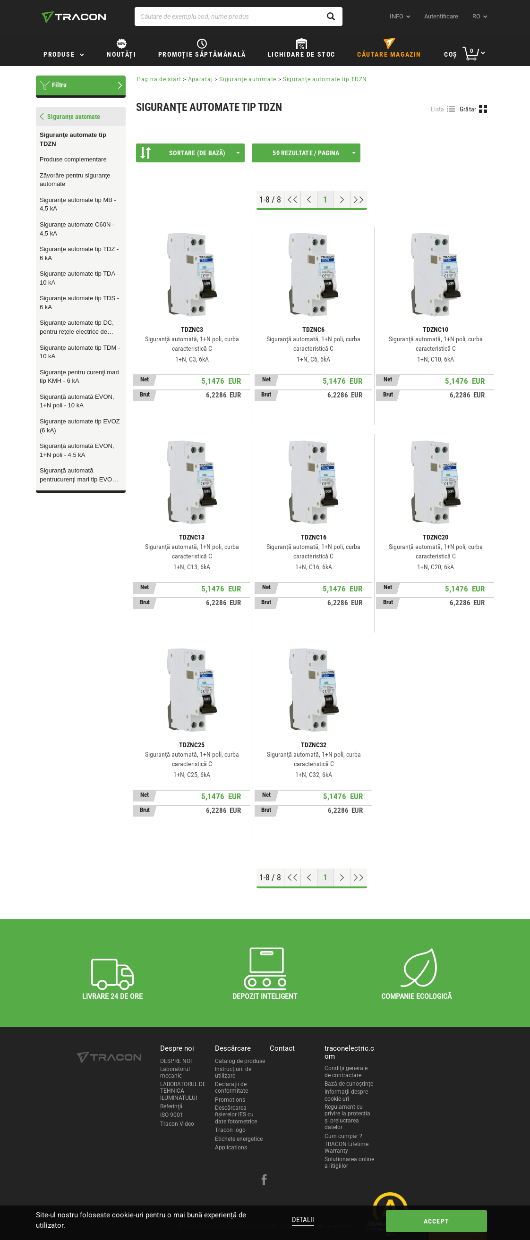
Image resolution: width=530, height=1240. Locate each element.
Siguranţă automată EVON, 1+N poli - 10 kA (77, 401)
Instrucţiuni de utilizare (233, 1072)
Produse (59, 54)
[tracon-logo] (73, 17)
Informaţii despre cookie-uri (346, 1095)
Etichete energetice (239, 1139)
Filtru (59, 85)
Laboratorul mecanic (175, 1072)
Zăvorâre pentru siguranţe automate (75, 180)
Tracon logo (230, 1130)
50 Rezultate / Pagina (314, 153)
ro (476, 16)
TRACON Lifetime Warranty (346, 1147)
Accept (436, 1221)
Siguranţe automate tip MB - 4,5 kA (78, 204)
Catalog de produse (240, 1061)
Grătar (468, 109)
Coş (451, 54)
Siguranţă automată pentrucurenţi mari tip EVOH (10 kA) (78, 475)
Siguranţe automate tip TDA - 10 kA (79, 278)
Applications (231, 1147)
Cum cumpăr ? (343, 1136)
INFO (396, 16)
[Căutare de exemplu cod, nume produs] (238, 16)
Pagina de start (159, 79)
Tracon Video (177, 1124)
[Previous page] (309, 200)
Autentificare (441, 16)
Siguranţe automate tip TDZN (73, 139)
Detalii (303, 1219)
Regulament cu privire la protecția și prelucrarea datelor (347, 1117)
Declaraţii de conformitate (231, 1087)
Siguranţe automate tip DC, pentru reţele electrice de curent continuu (77, 327)
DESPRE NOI (176, 1061)
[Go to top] (292, 200)
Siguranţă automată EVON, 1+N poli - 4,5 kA (77, 450)
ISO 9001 (171, 1115)
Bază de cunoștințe (349, 1083)
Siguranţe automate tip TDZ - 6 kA (79, 253)
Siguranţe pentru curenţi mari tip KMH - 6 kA (79, 377)
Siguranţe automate (247, 79)
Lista (438, 109)
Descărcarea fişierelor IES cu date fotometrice (236, 1115)
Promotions (230, 1100)
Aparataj (200, 79)
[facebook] (264, 1181)
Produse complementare (73, 159)
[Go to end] (358, 200)
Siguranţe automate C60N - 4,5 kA (77, 229)
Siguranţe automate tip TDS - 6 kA (79, 303)
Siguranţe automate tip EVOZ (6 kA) (80, 426)
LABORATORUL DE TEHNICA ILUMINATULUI (183, 1091)
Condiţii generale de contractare (346, 1071)
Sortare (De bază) (190, 153)
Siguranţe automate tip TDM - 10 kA (80, 352)
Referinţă (171, 1106)
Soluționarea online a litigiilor (349, 1162)
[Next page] (342, 200)
